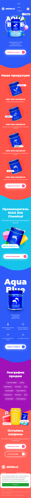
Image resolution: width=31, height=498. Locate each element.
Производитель (21, 473)
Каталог (3, 473)
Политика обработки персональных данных (12, 491)
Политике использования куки (18, 481)
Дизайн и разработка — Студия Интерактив (12, 495)
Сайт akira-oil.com (19, 7)
